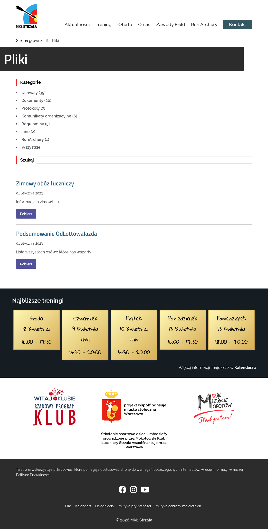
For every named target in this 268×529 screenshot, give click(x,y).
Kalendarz (83, 506)
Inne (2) (28, 131)
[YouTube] (145, 489)
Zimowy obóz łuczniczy (45, 183)
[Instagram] (133, 489)
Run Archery (204, 24)
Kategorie (30, 82)
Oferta (125, 24)
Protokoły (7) (33, 108)
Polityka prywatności (134, 506)
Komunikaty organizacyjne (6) (49, 116)
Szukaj (27, 160)
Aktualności (77, 24)
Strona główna (29, 40)
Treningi (104, 24)
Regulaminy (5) (35, 124)
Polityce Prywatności (32, 475)
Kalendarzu (245, 367)
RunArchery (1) (35, 139)
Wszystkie (30, 147)
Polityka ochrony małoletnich (178, 506)
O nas (144, 24)
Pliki (55, 40)
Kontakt (237, 24)
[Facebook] (122, 489)
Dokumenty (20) (36, 100)
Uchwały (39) (33, 92)
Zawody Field (170, 24)
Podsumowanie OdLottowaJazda (56, 233)
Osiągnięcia (104, 506)
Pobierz (26, 214)
